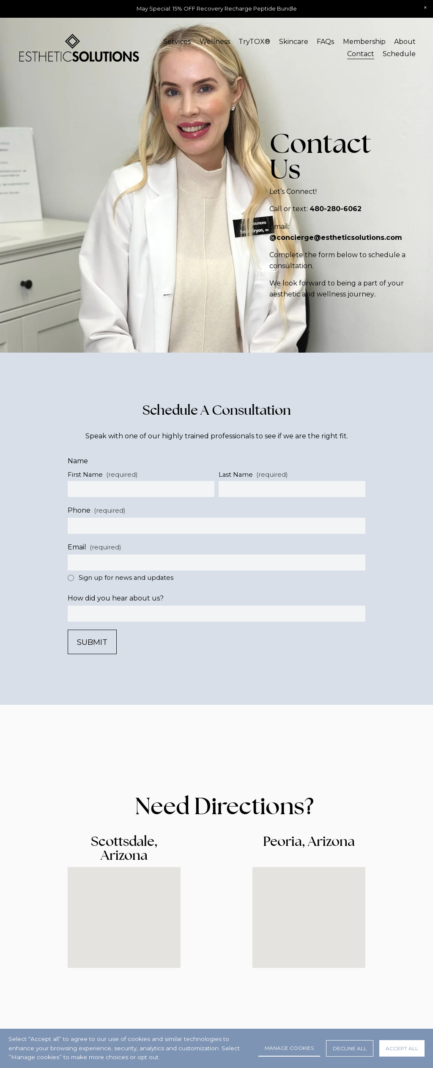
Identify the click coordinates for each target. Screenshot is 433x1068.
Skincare (293, 42)
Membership (364, 42)
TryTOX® (254, 42)
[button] (425, 7)
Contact (360, 54)
